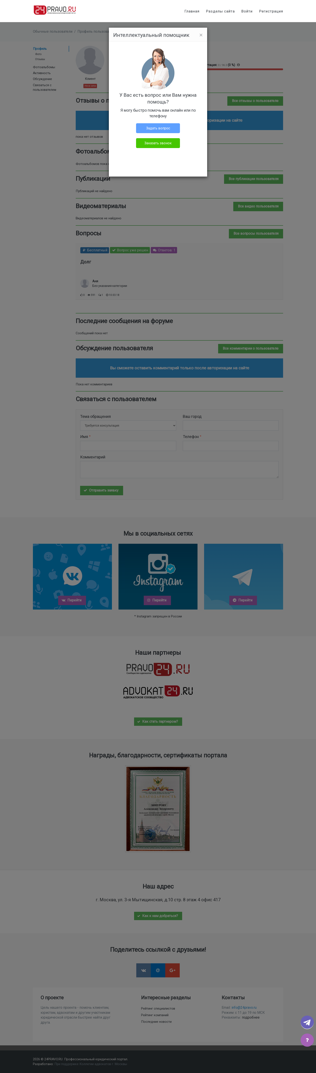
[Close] (201, 35)
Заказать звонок (158, 143)
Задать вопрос (158, 128)
